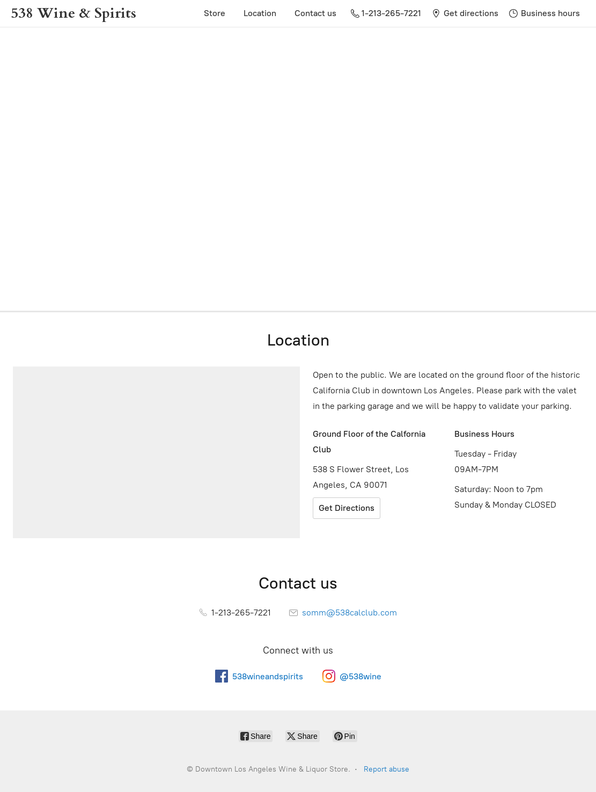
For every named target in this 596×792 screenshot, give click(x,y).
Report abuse (386, 769)
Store (214, 13)
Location (260, 13)
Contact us (315, 13)
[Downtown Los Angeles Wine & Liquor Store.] (73, 13)
